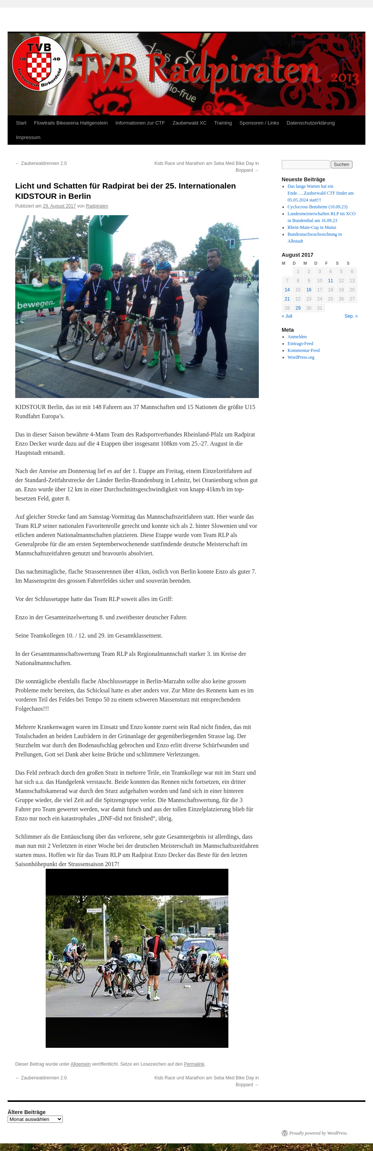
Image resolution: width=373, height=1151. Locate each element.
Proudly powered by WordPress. (318, 1133)
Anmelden (297, 336)
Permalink (194, 1064)
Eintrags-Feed (300, 343)
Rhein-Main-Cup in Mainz (312, 227)
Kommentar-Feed (304, 350)
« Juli (287, 316)
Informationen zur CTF (140, 123)
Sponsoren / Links (259, 123)
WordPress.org (301, 357)
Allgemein (80, 1064)
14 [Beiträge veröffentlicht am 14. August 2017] (287, 290)
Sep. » (351, 316)
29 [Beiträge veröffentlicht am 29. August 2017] (297, 308)
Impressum (28, 137)
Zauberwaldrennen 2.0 (41, 163)
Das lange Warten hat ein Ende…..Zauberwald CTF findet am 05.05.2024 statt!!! (321, 193)
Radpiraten (97, 206)
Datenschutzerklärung (311, 123)
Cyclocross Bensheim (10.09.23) (317, 206)
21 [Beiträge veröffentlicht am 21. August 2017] (287, 299)
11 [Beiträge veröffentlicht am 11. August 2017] (330, 280)
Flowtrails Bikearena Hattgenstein (71, 123)
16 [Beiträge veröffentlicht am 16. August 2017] (308, 290)
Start (21, 123)
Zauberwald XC (189, 123)
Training (223, 123)
